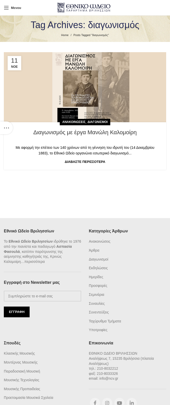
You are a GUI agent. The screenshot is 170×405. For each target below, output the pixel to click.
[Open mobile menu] (12, 8)
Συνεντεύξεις (99, 312)
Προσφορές (98, 286)
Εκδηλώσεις (98, 268)
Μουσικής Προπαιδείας (22, 389)
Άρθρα (94, 250)
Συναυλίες (97, 303)
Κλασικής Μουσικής (19, 353)
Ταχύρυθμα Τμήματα (105, 321)
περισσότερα (35, 262)
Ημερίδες (96, 277)
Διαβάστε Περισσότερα (85, 161)
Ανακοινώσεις (74, 122)
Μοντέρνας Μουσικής (21, 362)
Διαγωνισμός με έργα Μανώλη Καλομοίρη (85, 132)
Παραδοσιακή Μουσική (22, 371)
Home (64, 35)
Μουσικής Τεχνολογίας (21, 380)
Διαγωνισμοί (98, 122)
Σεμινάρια (96, 294)
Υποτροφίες (98, 330)
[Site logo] (85, 7)
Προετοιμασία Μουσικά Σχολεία (28, 398)
